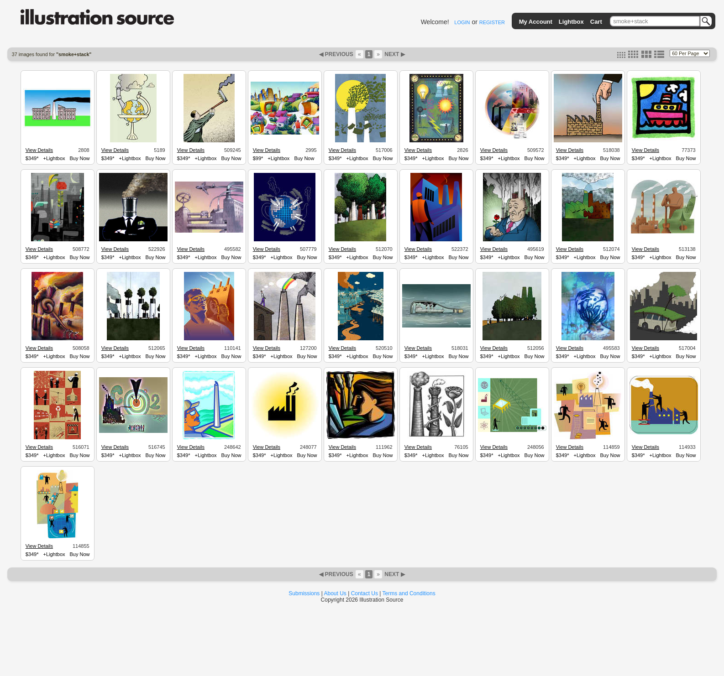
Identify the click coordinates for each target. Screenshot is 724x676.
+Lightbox (54, 158)
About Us (335, 593)
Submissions (304, 593)
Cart (596, 21)
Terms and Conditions (409, 593)
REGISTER (492, 22)
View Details (39, 150)
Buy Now (80, 158)
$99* (258, 158)
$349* (32, 158)
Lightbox (571, 21)
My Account (535, 21)
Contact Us (364, 593)
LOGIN (462, 22)
